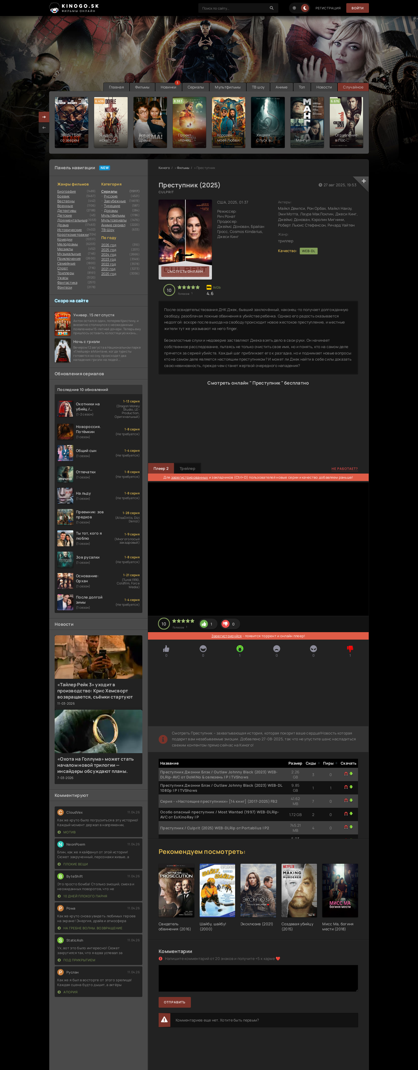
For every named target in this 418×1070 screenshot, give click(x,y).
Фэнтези (64, 287)
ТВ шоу (258, 87)
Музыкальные (69, 254)
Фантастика (67, 282)
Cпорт (62, 268)
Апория (68, 992)
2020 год (108, 274)
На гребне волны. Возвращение (90, 928)
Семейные (66, 263)
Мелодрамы (67, 244)
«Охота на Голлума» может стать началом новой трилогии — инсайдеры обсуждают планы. (95, 765)
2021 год (108, 269)
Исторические (69, 230)
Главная (116, 87)
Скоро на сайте (72, 301)
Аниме (281, 87)
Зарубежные (115, 201)
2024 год (108, 254)
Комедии (64, 239)
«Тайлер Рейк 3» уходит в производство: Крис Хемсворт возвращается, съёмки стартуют (95, 690)
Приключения (69, 258)
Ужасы (62, 278)
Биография (66, 191)
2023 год (108, 259)
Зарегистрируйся (226, 635)
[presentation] (44, 127)
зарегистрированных (189, 477)
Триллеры (65, 273)
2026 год (108, 245)
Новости (324, 87)
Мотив (67, 832)
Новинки (168, 87)
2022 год (108, 264)
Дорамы (111, 210)
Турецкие (112, 206)
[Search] (271, 8)
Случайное (353, 87)
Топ (302, 87)
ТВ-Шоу (108, 230)
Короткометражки (73, 234)
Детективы (67, 210)
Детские (64, 215)
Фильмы (142, 87)
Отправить (175, 1002)
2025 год (108, 250)
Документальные (72, 220)
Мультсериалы (114, 220)
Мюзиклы (65, 249)
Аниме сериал (113, 225)
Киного (164, 167)
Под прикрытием (76, 960)
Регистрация (328, 8)
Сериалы (196, 87)
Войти (358, 8)
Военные (65, 206)
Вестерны (66, 201)
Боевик (63, 196)
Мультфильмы (227, 87)
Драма (63, 225)
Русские (111, 196)
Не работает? (345, 468)
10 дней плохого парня (82, 896)
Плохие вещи (73, 864)
